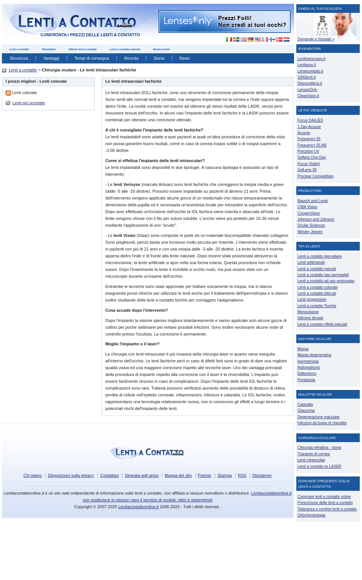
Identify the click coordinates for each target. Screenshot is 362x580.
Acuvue (303, 133)
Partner (204, 475)
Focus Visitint (308, 164)
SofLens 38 (307, 170)
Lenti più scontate (28, 103)
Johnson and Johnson (315, 219)
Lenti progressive (311, 299)
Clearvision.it (308, 96)
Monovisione (308, 312)
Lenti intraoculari (311, 460)
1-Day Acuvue (309, 127)
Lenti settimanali (311, 262)
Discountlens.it (309, 83)
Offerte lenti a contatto (83, 49)
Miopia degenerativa (314, 355)
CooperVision (308, 213)
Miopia (302, 349)
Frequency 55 (308, 139)
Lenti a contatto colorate (124, 49)
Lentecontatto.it (310, 71)
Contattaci (109, 475)
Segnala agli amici (142, 475)
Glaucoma (306, 410)
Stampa (224, 475)
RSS (242, 475)
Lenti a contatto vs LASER (319, 466)
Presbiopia (306, 380)
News (184, 58)
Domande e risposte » (315, 39)
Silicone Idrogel (310, 318)
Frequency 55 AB (312, 145)
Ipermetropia (308, 361)
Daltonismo (306, 373)
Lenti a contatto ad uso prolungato (325, 281)
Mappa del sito (178, 475)
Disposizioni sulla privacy (71, 475)
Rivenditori (49, 49)
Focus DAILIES (310, 120)
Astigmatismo (308, 367)
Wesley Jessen (310, 232)
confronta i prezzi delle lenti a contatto (90, 34)
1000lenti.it (306, 77)
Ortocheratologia (311, 515)
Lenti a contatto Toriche (316, 306)
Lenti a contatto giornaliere (319, 256)
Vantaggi (51, 58)
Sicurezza (19, 58)
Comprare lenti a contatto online (324, 497)
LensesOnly (307, 90)
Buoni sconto (161, 49)
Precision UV (308, 151)
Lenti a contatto (19, 49)
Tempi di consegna (91, 58)
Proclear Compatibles (315, 176)
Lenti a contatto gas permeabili (323, 275)
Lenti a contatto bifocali (316, 293)
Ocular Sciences (311, 225)
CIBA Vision (307, 207)
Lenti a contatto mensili (316, 269)
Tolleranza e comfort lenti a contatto (327, 509)
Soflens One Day (311, 157)
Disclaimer (262, 475)
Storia (159, 58)
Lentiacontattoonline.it (138, 506)
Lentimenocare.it (311, 59)
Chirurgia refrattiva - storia (319, 447)
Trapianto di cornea (313, 454)
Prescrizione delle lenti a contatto (325, 503)
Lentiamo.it (306, 65)
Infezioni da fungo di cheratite (322, 423)
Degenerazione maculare (318, 417)
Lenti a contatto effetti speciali (322, 324)
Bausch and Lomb (312, 201)
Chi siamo (32, 475)
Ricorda (131, 58)
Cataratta (305, 404)
